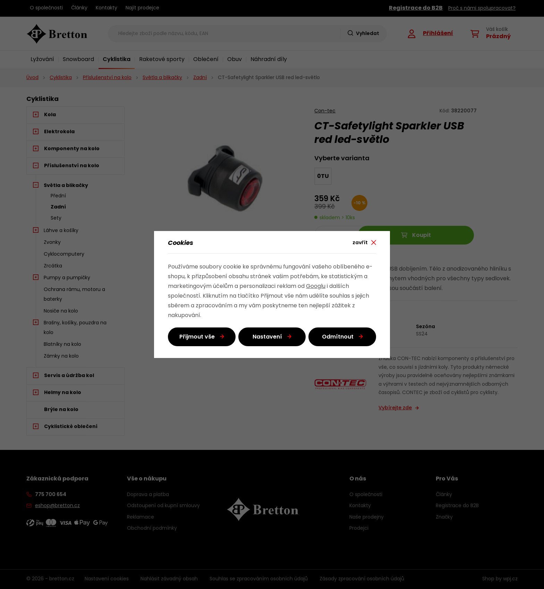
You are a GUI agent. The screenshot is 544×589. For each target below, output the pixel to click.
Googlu (315, 286)
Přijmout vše (197, 337)
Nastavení (267, 337)
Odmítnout (338, 337)
